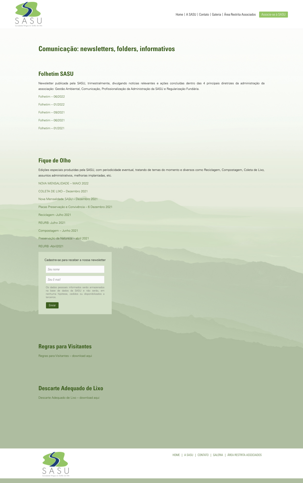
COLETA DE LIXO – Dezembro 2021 (63, 191)
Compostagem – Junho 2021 (58, 231)
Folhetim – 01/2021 (51, 128)
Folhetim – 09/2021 (51, 112)
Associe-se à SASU (273, 15)
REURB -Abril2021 (51, 246)
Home (179, 15)
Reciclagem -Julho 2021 (54, 215)
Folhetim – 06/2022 (51, 97)
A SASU (191, 15)
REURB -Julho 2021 (52, 223)
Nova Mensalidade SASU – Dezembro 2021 (68, 199)
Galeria (216, 15)
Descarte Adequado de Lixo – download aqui (68, 398)
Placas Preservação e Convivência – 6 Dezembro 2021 (75, 207)
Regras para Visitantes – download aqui (65, 356)
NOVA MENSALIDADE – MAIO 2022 (63, 183)
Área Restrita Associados (240, 15)
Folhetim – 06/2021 (51, 120)
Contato (204, 15)
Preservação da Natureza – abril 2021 (63, 238)
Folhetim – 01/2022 (51, 104)
